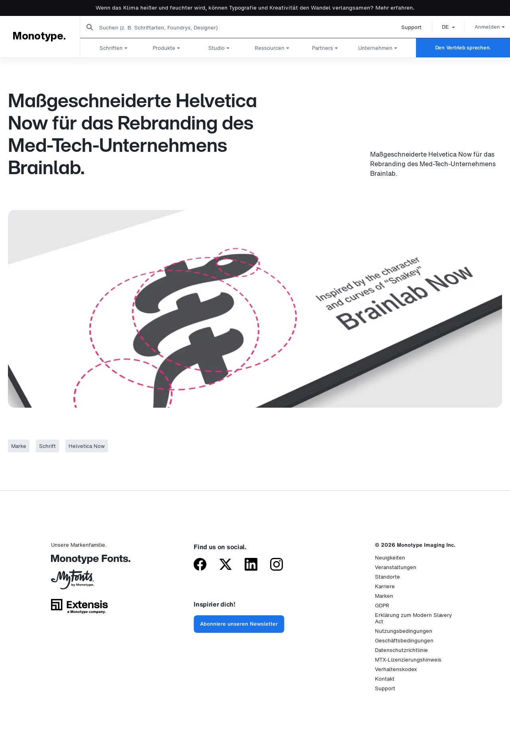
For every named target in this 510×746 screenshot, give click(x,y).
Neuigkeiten (390, 557)
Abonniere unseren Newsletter (239, 624)
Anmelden (480, 27)
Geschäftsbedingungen (404, 640)
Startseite (15, 65)
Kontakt (384, 679)
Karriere (385, 586)
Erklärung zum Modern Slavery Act (413, 618)
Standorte (387, 577)
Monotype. (39, 36)
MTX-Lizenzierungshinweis (408, 660)
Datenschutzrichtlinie (401, 650)
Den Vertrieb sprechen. (463, 47)
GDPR (382, 605)
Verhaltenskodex (396, 669)
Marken (384, 596)
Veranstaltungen (395, 567)
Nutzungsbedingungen (403, 631)
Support (402, 27)
